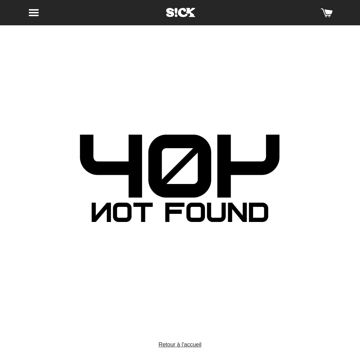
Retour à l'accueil (180, 345)
